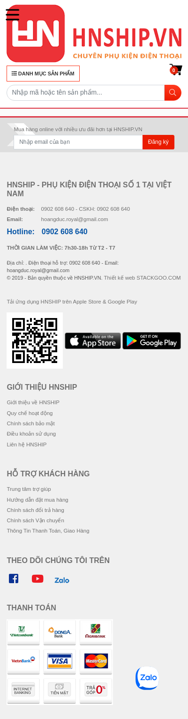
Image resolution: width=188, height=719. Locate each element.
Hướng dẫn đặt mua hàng (37, 500)
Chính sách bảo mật (30, 423)
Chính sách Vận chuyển (35, 520)
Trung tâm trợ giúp (29, 489)
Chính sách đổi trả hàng (35, 510)
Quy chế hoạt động (30, 413)
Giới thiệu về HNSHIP (33, 402)
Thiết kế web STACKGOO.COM (142, 278)
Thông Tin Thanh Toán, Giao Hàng (48, 531)
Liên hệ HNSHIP (26, 444)
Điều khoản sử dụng (31, 434)
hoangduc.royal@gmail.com (74, 219)
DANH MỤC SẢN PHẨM (43, 73)
